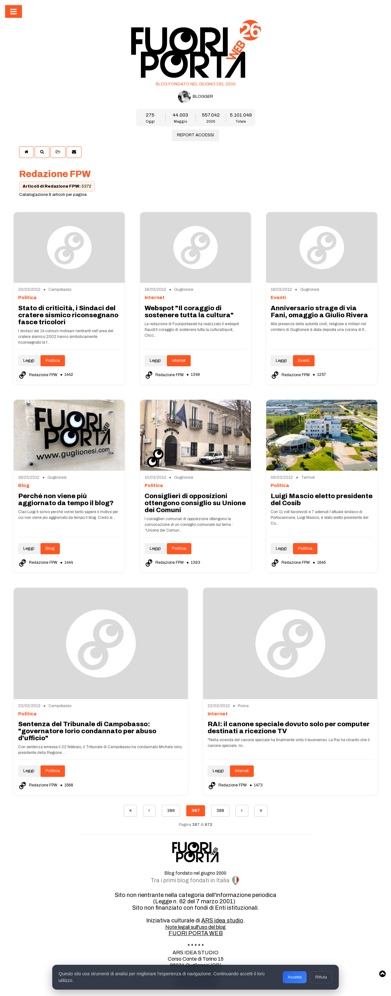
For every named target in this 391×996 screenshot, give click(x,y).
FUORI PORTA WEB (195, 933)
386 (171, 810)
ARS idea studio (222, 920)
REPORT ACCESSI (195, 135)
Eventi (303, 360)
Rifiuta (321, 977)
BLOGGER (195, 96)
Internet (179, 360)
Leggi (28, 360)
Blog (50, 548)
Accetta (295, 977)
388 (220, 810)
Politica (53, 360)
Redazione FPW (38, 375)
